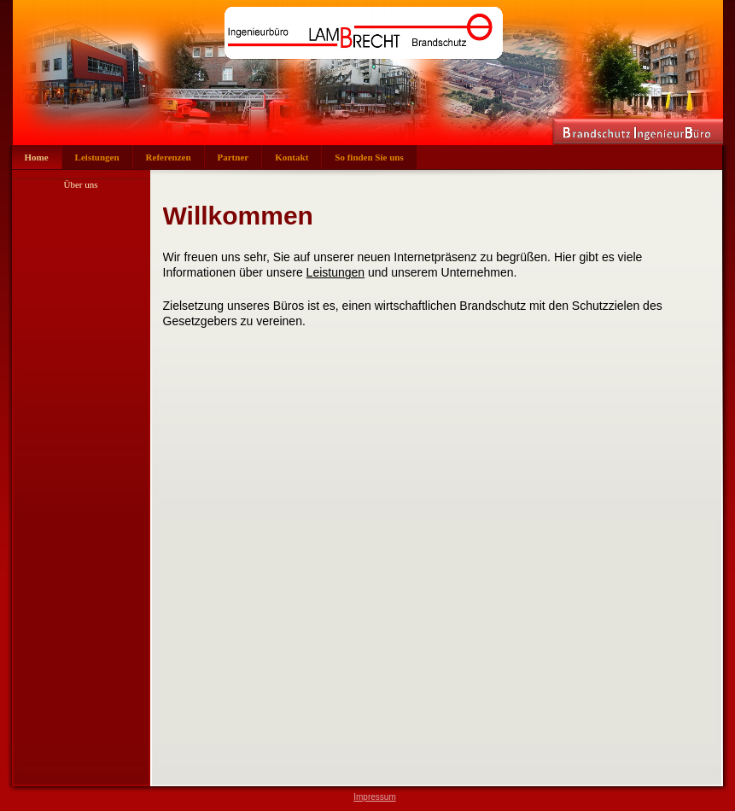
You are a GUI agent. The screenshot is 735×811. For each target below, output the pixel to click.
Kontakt (291, 157)
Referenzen (168, 157)
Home (37, 157)
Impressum (374, 797)
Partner (233, 157)
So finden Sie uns (369, 157)
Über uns (80, 184)
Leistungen (97, 157)
